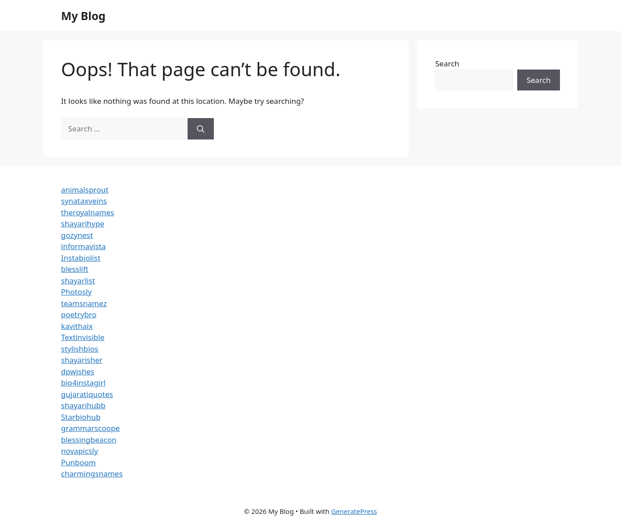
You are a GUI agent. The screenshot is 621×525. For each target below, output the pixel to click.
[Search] (201, 128)
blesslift (74, 269)
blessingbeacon (89, 440)
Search (447, 63)
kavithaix (77, 326)
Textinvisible (83, 337)
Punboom (78, 462)
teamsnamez (84, 303)
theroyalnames (87, 212)
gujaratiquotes (87, 394)
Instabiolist (80, 258)
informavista (83, 246)
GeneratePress (354, 511)
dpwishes (77, 371)
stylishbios (79, 349)
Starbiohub (81, 417)
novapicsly (79, 451)
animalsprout (84, 190)
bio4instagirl (83, 382)
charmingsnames (92, 473)
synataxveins (84, 201)
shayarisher (81, 360)
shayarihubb (83, 405)
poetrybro (79, 314)
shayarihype (82, 223)
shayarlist (78, 280)
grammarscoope (90, 428)
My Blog (83, 15)
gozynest (77, 235)
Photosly (76, 292)
